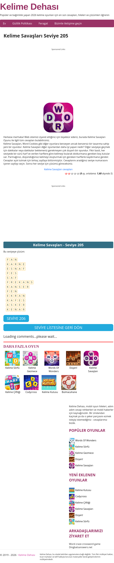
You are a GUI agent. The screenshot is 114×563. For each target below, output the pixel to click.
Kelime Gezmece (81, 453)
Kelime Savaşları (81, 465)
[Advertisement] (58, 73)
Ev (4, 23)
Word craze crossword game (84, 544)
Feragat (43, 23)
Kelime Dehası (29, 6)
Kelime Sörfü (79, 446)
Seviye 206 (16, 318)
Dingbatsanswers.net (80, 547)
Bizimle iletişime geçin (68, 23)
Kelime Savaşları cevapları (58, 169)
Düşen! (76, 459)
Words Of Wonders (82, 440)
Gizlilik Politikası (22, 23)
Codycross (78, 496)
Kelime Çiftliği (79, 502)
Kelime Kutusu (80, 490)
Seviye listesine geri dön (58, 327)
